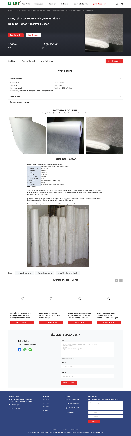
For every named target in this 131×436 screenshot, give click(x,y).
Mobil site (64, 429)
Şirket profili (46, 399)
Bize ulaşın (45, 410)
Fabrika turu (46, 403)
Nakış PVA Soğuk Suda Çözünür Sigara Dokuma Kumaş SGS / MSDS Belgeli (107, 315)
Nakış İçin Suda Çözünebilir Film (72, 408)
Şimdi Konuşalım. (16, 35)
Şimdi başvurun (68, 383)
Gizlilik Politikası (75, 429)
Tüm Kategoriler (70, 412)
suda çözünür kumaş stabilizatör (67, 273)
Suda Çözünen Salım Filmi (72, 403)
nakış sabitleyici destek (24, 273)
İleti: (62, 340)
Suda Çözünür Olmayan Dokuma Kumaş (33, 10)
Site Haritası (55, 429)
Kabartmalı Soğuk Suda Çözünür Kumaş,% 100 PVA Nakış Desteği (49, 315)
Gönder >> (94, 421)
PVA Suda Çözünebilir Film (72, 399)
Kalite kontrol (46, 406)
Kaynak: (63, 362)
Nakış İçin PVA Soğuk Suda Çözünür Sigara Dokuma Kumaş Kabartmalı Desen (20, 315)
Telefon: (63, 372)
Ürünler (18, 10)
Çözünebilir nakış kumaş (44, 273)
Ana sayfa (11, 10)
